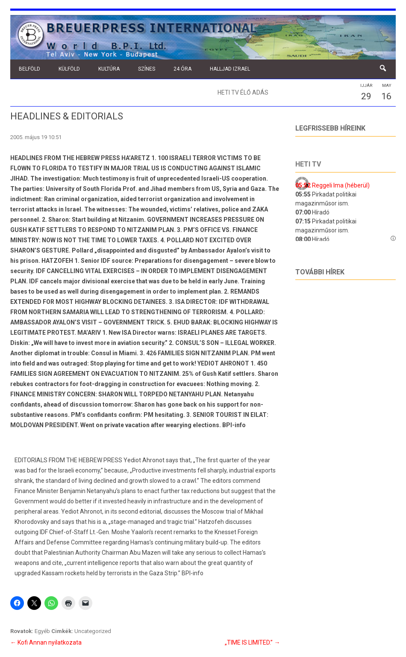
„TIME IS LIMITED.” (252, 642)
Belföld (29, 69)
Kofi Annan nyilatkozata (46, 642)
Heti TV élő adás (243, 92)
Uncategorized (92, 631)
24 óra (182, 69)
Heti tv (308, 164)
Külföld (69, 69)
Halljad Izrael (230, 69)
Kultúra (109, 69)
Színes (146, 69)
